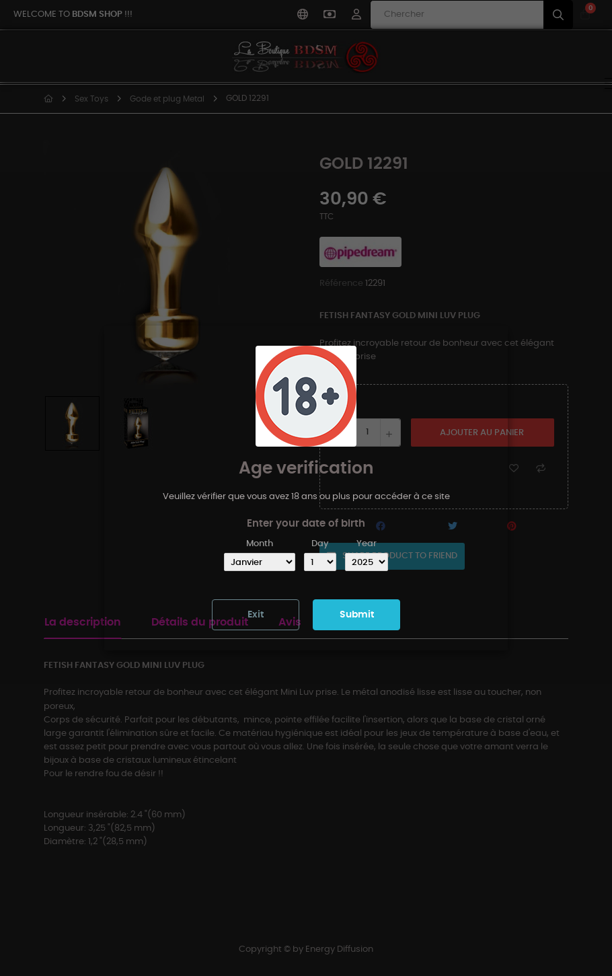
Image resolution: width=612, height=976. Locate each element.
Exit (255, 615)
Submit (357, 615)
